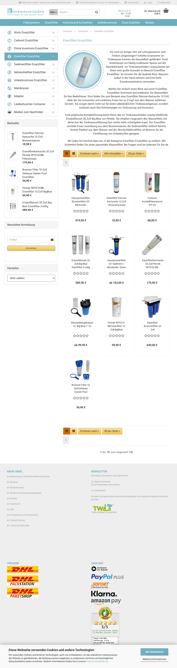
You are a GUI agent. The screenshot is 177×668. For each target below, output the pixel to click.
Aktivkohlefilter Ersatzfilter (26, 72)
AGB (12, 509)
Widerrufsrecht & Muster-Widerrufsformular (30, 476)
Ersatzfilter (51, 22)
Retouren (14, 482)
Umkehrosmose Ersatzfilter (27, 80)
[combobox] (89, 153)
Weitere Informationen (154, 659)
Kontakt (13, 498)
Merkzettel (163, 2)
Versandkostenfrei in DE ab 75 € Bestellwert (97, 2)
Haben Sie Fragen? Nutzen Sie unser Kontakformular (45, 2)
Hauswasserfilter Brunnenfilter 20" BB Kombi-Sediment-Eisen (81, 202)
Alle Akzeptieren (154, 652)
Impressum (15, 504)
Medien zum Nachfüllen (25, 112)
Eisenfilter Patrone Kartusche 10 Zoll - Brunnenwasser (116, 201)
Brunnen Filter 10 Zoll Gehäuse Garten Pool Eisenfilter (81, 389)
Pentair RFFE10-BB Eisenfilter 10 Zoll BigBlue (116, 326)
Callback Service (17, 520)
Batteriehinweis (17, 487)
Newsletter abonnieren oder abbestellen (109, 475)
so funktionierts (98, 490)
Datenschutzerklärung (97, 661)
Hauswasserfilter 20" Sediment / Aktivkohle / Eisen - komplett (116, 264)
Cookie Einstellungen (19, 525)
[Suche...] (53, 12)
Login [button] (148, 2)
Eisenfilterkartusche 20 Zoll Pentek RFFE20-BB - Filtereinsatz (152, 264)
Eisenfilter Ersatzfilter (23, 56)
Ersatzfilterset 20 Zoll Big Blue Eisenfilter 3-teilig (81, 264)
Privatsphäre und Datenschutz (24, 515)
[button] (131, 2)
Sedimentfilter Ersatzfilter (26, 64)
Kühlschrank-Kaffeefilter (77, 22)
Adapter (15, 96)
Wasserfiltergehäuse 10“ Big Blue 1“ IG (82, 324)
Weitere (149, 22)
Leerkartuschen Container (26, 104)
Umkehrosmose (107, 22)
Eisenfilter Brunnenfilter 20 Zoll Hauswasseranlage (152, 326)
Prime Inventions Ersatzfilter (27, 48)
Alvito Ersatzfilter (21, 32)
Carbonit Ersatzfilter (22, 40)
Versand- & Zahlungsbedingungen (25, 493)
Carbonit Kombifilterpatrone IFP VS (152, 201)
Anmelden (31, 248)
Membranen (18, 88)
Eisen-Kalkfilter (131, 22)
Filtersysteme (31, 22)
